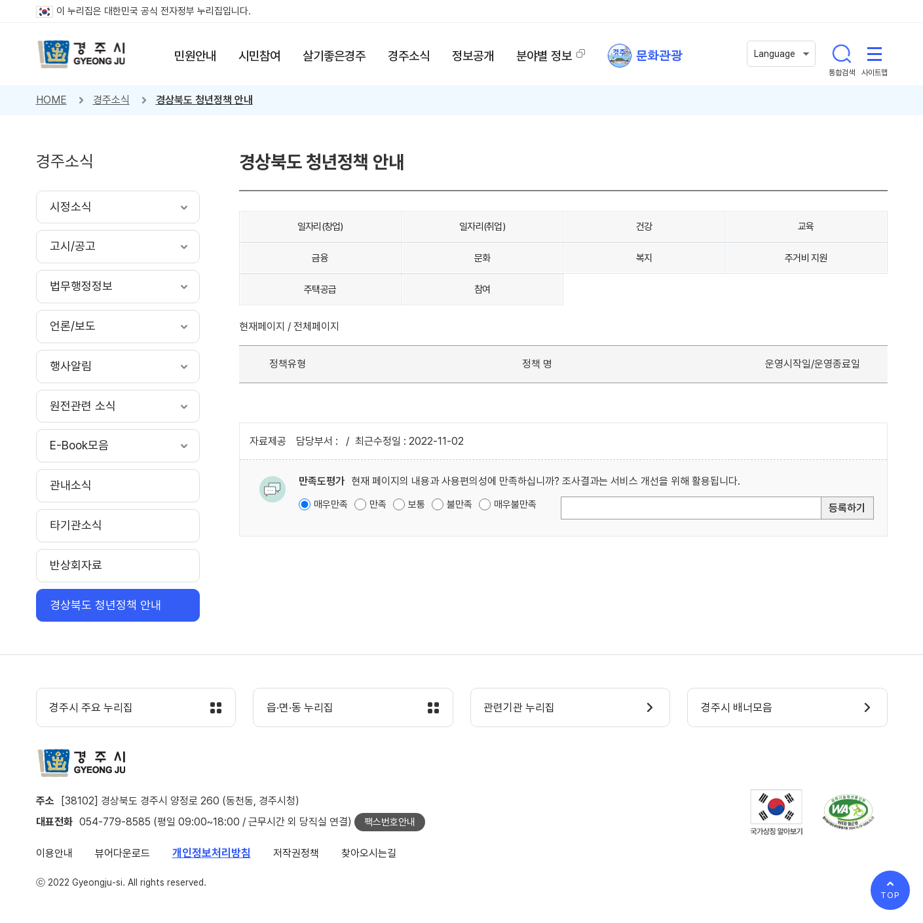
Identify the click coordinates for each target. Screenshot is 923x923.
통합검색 (842, 54)
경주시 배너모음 (736, 708)
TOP (890, 895)
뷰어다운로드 (122, 853)
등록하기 (847, 508)
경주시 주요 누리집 (92, 708)
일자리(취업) (482, 227)
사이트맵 (874, 54)
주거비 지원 (806, 258)
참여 (482, 289)
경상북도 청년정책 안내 (204, 100)
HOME (51, 100)
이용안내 (54, 853)
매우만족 (331, 504)
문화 (482, 258)
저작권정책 (296, 853)
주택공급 (320, 289)
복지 (644, 258)
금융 (320, 258)
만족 (377, 504)
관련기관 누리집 (520, 708)
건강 (644, 227)
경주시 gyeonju (82, 54)
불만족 (459, 504)
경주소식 (111, 100)
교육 (806, 227)
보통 (416, 504)
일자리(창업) (320, 227)
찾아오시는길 (368, 853)
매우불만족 (515, 504)
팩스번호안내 (389, 822)
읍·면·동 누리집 (300, 708)
